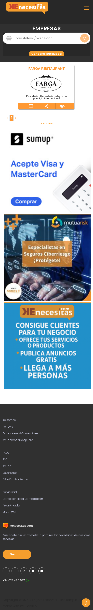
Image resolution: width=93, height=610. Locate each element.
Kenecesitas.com (18, 526)
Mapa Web (10, 512)
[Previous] (7, 118)
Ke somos (9, 420)
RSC (5, 459)
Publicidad (10, 492)
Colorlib (31, 606)
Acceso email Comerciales (20, 433)
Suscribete (10, 473)
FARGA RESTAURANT (46, 68)
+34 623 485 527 (16, 580)
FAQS (6, 453)
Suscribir (17, 554)
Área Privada (11, 505)
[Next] (15, 118)
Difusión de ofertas (15, 479)
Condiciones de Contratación (23, 499)
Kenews (8, 427)
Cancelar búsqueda (46, 54)
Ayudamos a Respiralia (18, 440)
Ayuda (7, 466)
